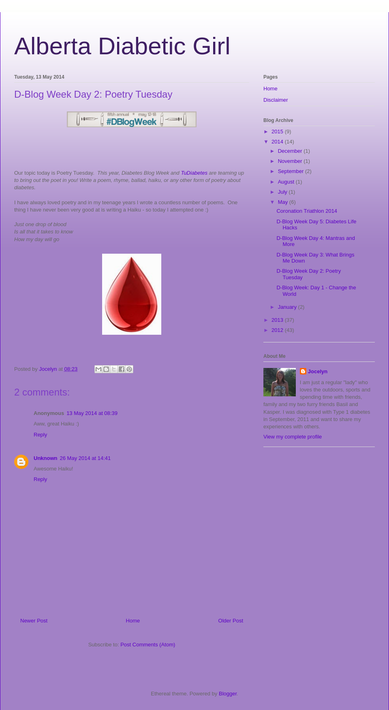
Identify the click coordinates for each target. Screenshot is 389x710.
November (291, 161)
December (291, 151)
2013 (278, 320)
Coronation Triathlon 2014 (306, 211)
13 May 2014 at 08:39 (92, 413)
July (283, 192)
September (291, 171)
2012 (278, 330)
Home (133, 621)
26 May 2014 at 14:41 (85, 458)
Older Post (230, 621)
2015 (278, 131)
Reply (40, 435)
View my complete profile (292, 437)
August (287, 182)
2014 (278, 142)
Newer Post (33, 621)
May (283, 202)
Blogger (228, 694)
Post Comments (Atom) (147, 645)
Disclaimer (275, 100)
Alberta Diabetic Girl (122, 46)
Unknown (46, 458)
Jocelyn (317, 371)
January (288, 307)
